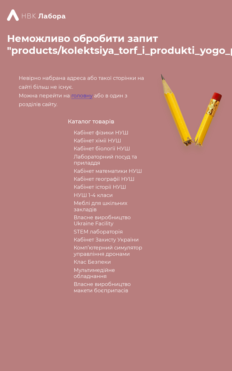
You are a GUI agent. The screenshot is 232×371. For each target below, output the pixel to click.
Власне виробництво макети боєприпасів (102, 287)
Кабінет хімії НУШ (97, 140)
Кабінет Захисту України (106, 240)
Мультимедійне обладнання (94, 273)
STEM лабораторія (98, 232)
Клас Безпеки (92, 262)
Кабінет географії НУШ (104, 179)
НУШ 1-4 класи (93, 195)
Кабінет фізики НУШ (101, 133)
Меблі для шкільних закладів (100, 206)
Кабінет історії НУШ (100, 187)
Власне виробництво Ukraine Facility (102, 220)
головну (82, 96)
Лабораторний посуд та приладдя (105, 160)
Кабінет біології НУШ (102, 148)
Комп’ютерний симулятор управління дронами (108, 251)
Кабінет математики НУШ (108, 171)
